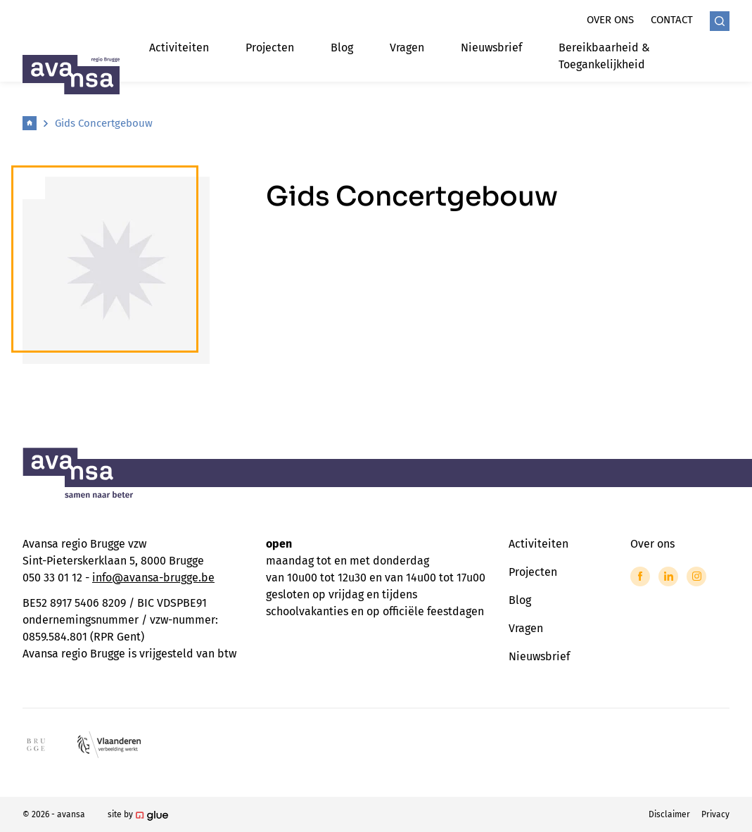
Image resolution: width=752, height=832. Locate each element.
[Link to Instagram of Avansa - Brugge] (696, 576)
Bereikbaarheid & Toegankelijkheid (604, 56)
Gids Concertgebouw (104, 123)
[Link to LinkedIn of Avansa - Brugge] (668, 576)
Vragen (407, 47)
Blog (342, 47)
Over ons (610, 19)
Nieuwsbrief (491, 47)
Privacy (715, 814)
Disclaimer (669, 814)
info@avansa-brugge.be (153, 577)
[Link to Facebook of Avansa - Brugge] (640, 576)
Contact (672, 19)
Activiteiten (179, 47)
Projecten (270, 47)
